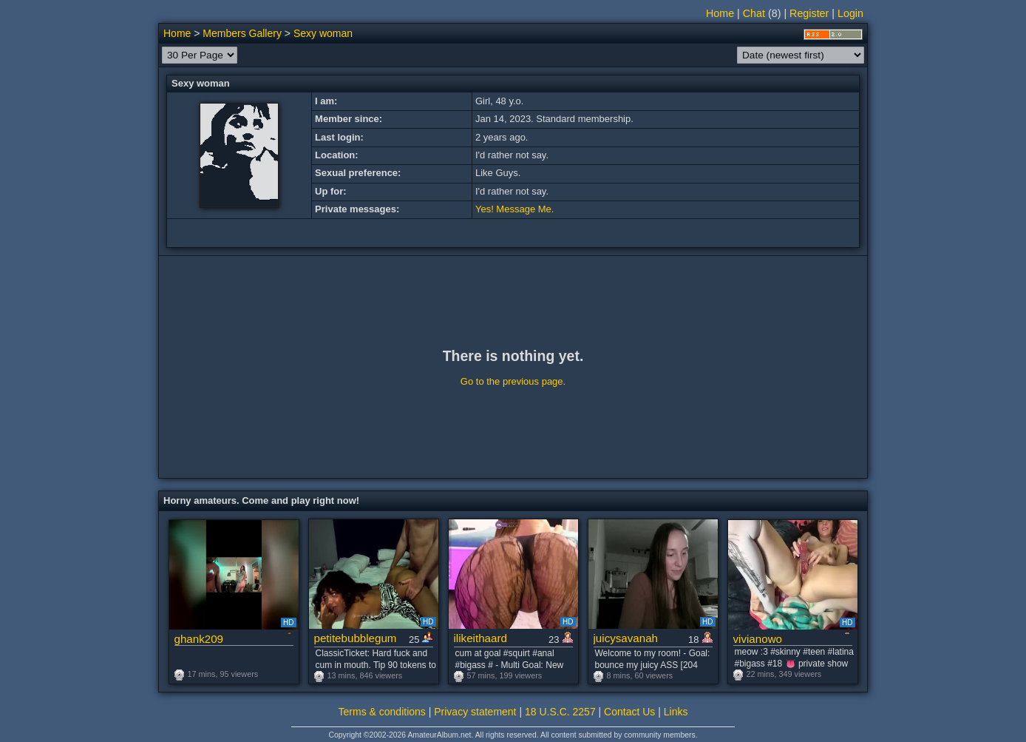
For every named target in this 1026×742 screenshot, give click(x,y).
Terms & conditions (382, 712)
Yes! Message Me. (514, 209)
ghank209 (199, 639)
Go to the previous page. (513, 381)
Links (676, 712)
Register (809, 13)
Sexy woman (323, 33)
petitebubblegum (355, 638)
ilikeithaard (480, 638)
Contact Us (629, 712)
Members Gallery (242, 33)
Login (850, 13)
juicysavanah (626, 638)
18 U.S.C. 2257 (560, 712)
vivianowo (757, 639)
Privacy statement (475, 712)
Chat (754, 13)
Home (720, 13)
